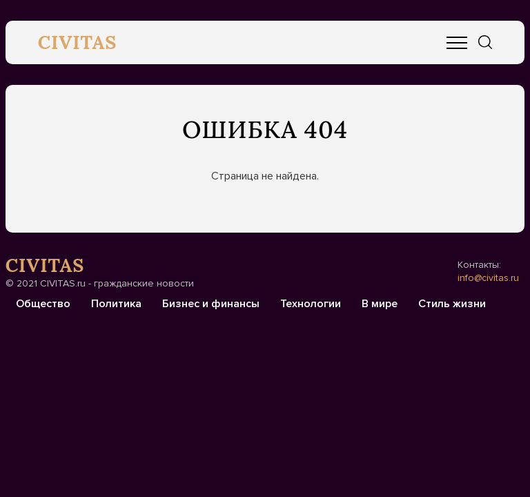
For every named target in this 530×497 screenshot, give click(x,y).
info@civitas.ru (488, 278)
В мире (380, 304)
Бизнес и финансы (210, 304)
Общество (43, 304)
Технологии (310, 304)
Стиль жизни (452, 304)
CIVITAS (77, 42)
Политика (116, 304)
